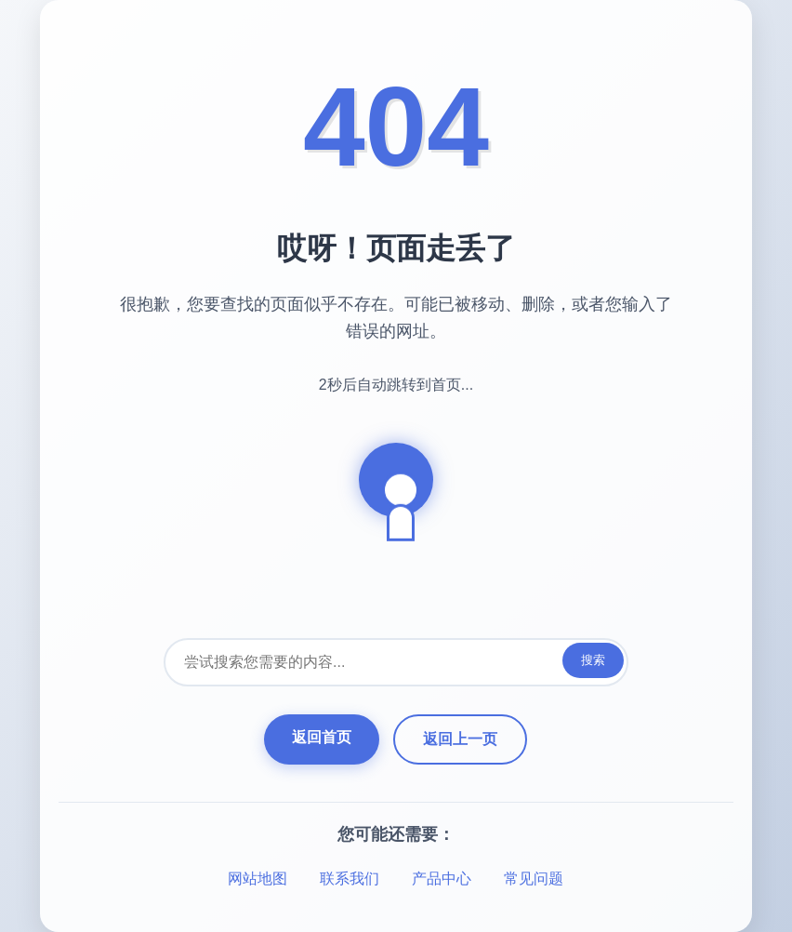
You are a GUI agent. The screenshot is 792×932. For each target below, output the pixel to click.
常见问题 (533, 878)
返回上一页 (460, 739)
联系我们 (349, 878)
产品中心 (441, 878)
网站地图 (257, 878)
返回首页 (321, 737)
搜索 (593, 660)
